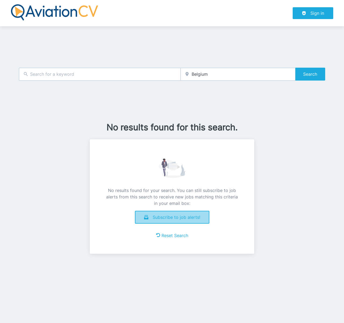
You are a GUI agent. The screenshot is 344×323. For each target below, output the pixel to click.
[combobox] (100, 74)
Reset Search (172, 235)
